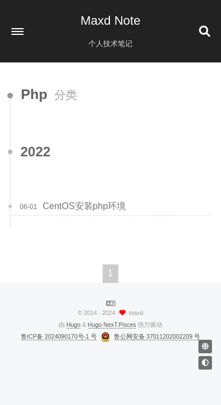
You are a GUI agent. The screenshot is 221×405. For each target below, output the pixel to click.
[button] (17, 31)
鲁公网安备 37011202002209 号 (157, 336)
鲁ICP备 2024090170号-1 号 (59, 336)
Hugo (74, 324)
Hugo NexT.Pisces (112, 324)
